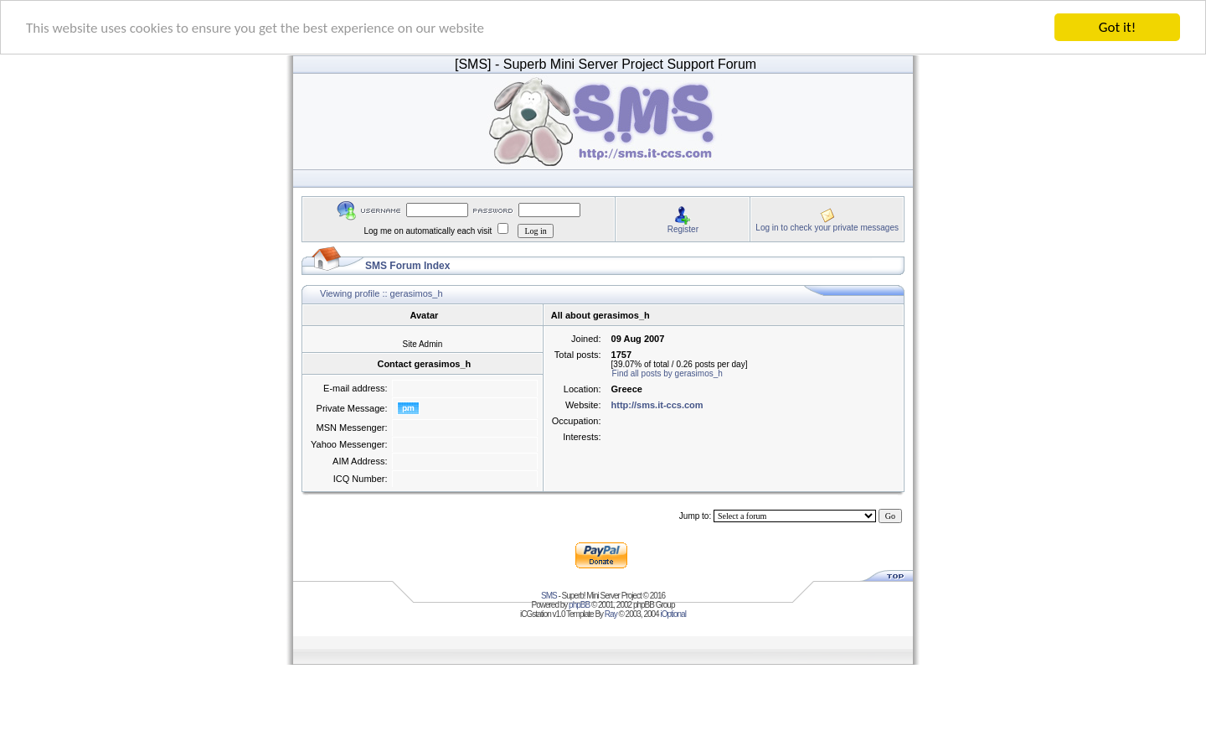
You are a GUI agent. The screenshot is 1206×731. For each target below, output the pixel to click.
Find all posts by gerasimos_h (667, 373)
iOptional (672, 614)
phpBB (579, 604)
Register (682, 228)
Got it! (1117, 27)
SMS (549, 595)
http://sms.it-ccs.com (657, 405)
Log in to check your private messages (827, 226)
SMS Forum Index (407, 266)
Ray (611, 614)
